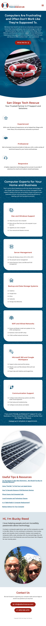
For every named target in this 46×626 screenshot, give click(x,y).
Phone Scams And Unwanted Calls (13, 498)
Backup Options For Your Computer (13, 511)
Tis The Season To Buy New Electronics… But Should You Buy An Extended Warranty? (22, 485)
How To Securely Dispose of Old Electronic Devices (18, 494)
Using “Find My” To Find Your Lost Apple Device (17, 490)
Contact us (12, 425)
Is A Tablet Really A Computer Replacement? (16, 507)
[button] (42, 5)
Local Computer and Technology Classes (14, 503)
